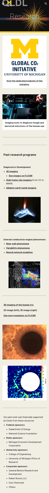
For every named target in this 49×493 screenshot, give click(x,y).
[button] (3, 3)
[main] (24, 16)
